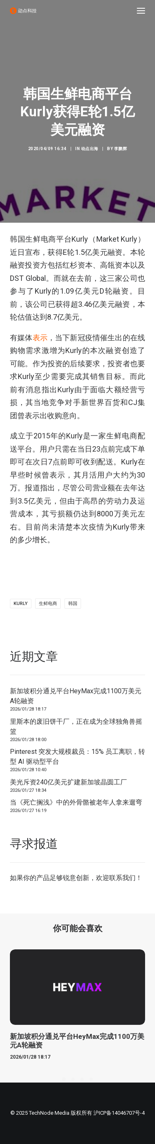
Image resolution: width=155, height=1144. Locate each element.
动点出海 (89, 148)
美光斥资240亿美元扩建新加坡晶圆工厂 (68, 782)
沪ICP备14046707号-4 (119, 1113)
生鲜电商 (48, 603)
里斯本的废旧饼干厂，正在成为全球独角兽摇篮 (76, 726)
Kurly (21, 603)
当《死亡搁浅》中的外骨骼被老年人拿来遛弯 (76, 802)
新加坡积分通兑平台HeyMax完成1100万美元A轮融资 (75, 696)
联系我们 (122, 878)
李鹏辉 (120, 148)
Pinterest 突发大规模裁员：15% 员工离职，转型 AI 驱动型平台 (77, 756)
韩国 (72, 603)
